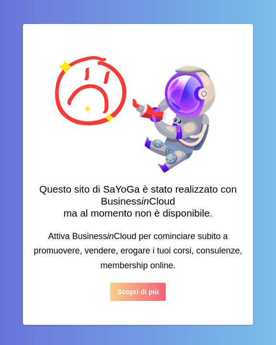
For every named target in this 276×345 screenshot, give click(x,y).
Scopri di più (138, 292)
